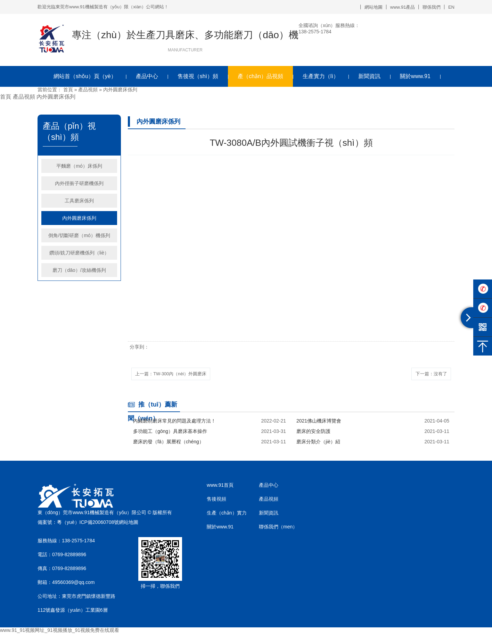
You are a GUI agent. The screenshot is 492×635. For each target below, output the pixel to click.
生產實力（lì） (321, 76)
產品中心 (147, 76)
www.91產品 (402, 7)
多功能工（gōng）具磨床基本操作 (170, 432)
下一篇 (428, 374)
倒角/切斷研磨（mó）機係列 (79, 235)
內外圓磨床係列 (120, 89)
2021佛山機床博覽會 (318, 422)
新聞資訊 (369, 76)
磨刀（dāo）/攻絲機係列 (79, 270)
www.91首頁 (220, 486)
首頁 (68, 89)
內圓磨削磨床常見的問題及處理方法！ (174, 422)
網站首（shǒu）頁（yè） (85, 76)
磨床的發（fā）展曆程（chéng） (168, 443)
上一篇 (175, 374)
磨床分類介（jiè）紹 (318, 443)
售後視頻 (216, 500)
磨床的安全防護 (313, 432)
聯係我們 (432, 7)
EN (451, 7)
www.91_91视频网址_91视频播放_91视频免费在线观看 (59, 631)
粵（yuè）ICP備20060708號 (88, 523)
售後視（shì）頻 (198, 76)
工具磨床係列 (79, 200)
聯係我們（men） (278, 528)
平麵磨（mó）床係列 (79, 166)
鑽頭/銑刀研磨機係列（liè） (79, 253)
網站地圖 (373, 7)
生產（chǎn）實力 (227, 514)
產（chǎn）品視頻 (260, 76)
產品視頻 (88, 89)
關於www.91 (415, 76)
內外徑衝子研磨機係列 (79, 183)
